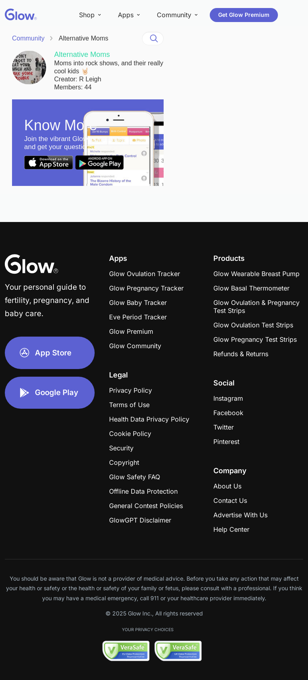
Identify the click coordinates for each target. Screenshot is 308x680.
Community (28, 38)
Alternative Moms (83, 38)
